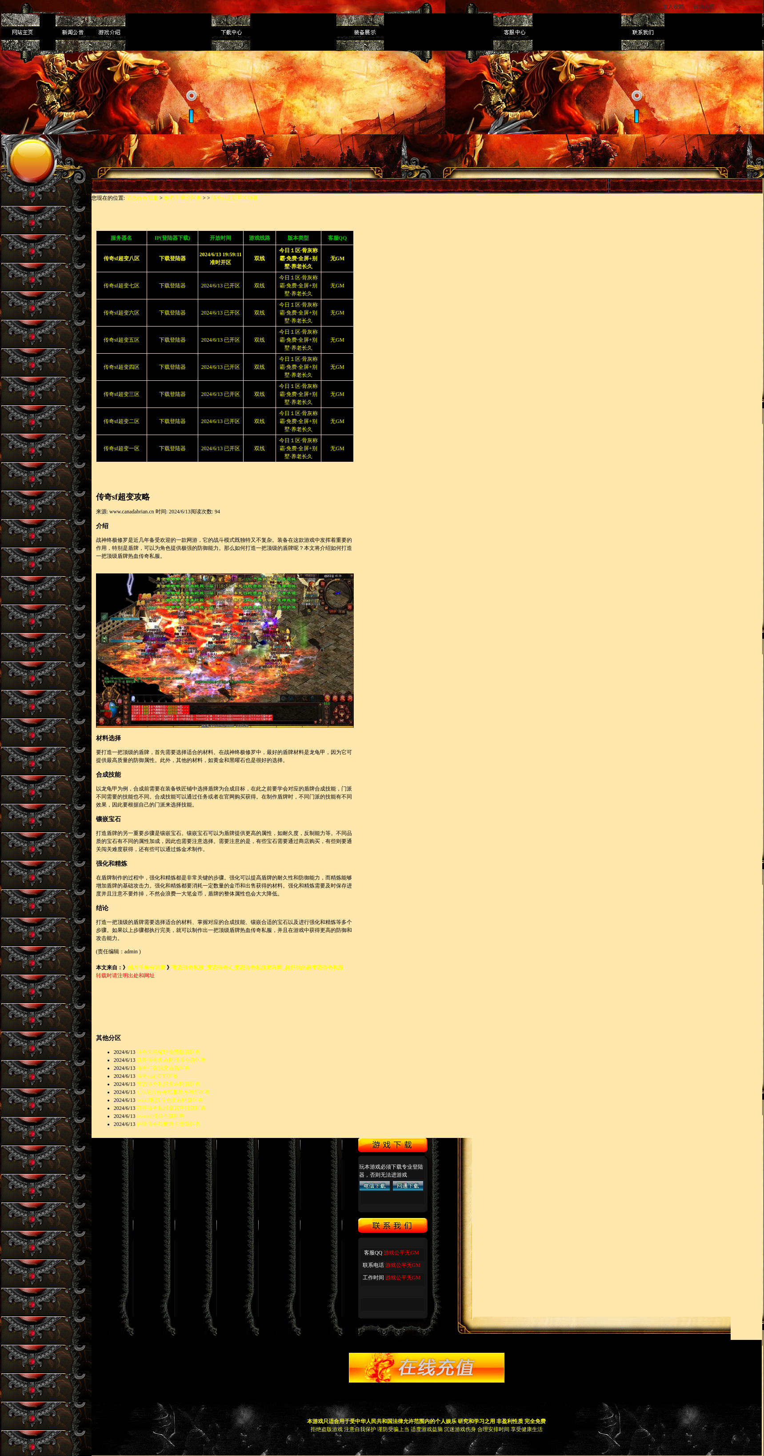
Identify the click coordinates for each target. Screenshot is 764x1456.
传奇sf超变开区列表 (234, 198)
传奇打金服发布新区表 (163, 1068)
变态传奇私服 (142, 198)
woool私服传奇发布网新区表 (169, 1100)
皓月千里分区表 (182, 198)
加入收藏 (673, 7)
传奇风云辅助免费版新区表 (168, 1052)
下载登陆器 (172, 285)
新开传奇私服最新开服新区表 (171, 1108)
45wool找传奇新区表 (160, 1116)
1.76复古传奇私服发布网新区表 (173, 1092)
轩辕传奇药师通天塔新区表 (168, 1124)
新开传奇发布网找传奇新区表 (171, 1060)
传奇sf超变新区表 (157, 1076)
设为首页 (704, 7)
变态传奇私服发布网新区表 (168, 1084)
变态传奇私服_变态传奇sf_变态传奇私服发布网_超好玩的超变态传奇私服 (258, 967)
